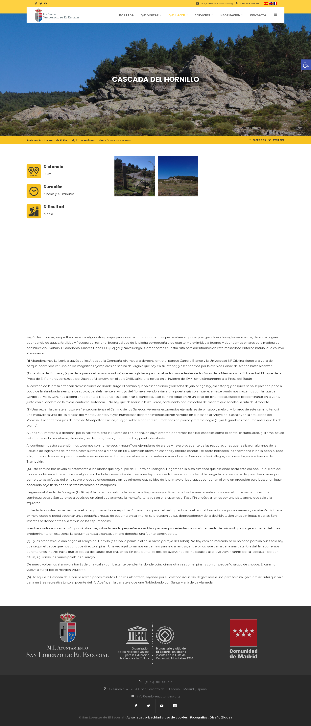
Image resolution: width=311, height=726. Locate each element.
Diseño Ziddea (221, 717)
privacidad (153, 717)
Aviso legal (135, 717)
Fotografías (198, 717)
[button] (306, 64)
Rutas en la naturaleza (91, 140)
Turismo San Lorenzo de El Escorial (50, 140)
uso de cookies (176, 717)
